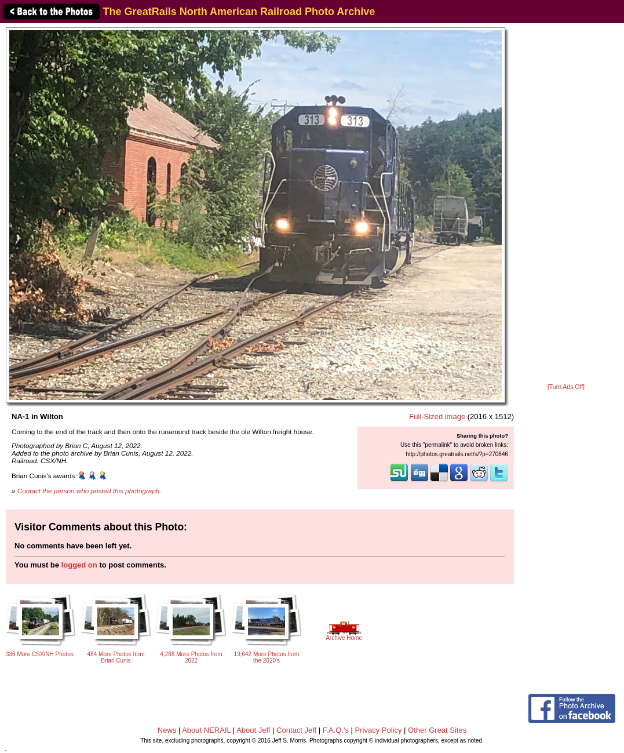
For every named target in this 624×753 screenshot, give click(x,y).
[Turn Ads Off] (566, 387)
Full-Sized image (437, 416)
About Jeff (253, 730)
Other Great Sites (437, 730)
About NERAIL (206, 730)
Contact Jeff (296, 730)
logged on (79, 565)
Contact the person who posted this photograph (88, 490)
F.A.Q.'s (336, 730)
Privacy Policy (378, 730)
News (167, 730)
